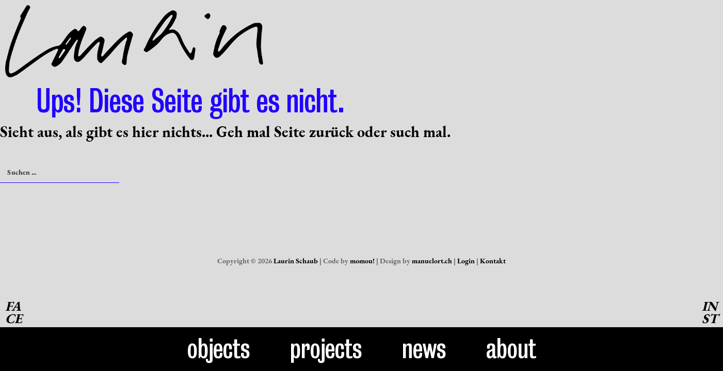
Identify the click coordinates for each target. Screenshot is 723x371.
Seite (290, 132)
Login (466, 260)
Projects (326, 348)
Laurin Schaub (296, 260)
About (511, 348)
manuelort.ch (432, 260)
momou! (362, 260)
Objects (218, 348)
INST (710, 312)
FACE (13, 312)
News (424, 348)
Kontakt (493, 260)
